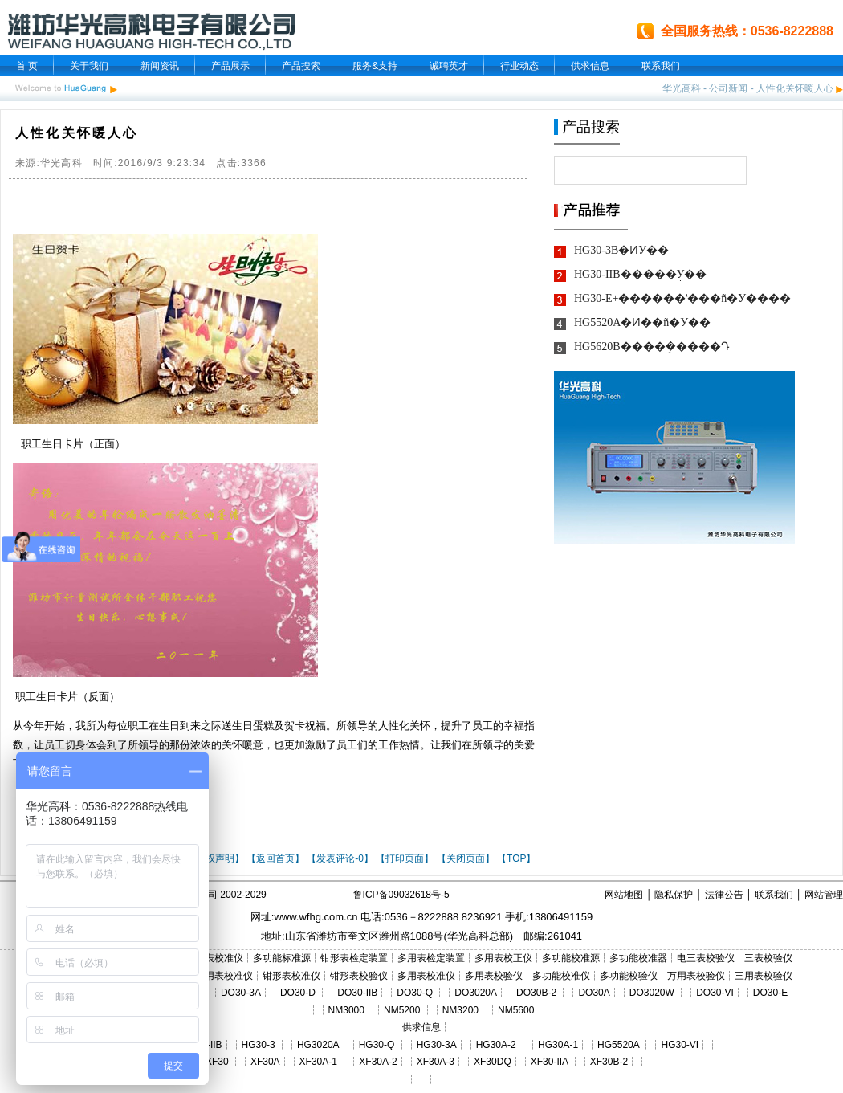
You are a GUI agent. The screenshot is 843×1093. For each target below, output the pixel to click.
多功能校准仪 (561, 975)
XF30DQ (492, 1061)
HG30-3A (437, 1044)
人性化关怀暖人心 (794, 88)
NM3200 (460, 1010)
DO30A (593, 992)
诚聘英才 (449, 65)
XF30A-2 (378, 1061)
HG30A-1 (558, 1044)
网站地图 (624, 894)
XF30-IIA (549, 1061)
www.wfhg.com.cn (315, 917)
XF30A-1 (318, 1061)
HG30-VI (679, 1044)
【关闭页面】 (466, 858)
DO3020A (475, 992)
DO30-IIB (357, 992)
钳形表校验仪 (359, 975)
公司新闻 (728, 88)
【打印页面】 (405, 858)
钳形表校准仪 (291, 975)
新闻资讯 (159, 65)
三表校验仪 (768, 958)
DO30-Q (415, 992)
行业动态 (519, 65)
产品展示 (230, 65)
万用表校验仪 (696, 975)
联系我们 (660, 65)
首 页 (27, 65)
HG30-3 (258, 1044)
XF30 (217, 1061)
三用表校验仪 (763, 975)
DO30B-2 (536, 992)
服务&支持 (374, 65)
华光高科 (681, 88)
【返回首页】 (275, 858)
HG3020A (318, 1044)
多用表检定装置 (431, 958)
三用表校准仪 (224, 975)
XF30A (265, 1061)
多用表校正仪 (503, 958)
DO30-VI (715, 992)
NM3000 (346, 1010)
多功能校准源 (571, 958)
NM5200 (402, 1010)
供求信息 (590, 65)
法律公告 (724, 894)
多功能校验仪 (629, 975)
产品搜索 (301, 65)
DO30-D (298, 992)
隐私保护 (673, 894)
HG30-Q (377, 1044)
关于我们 (89, 65)
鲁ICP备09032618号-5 (401, 894)
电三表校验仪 (706, 958)
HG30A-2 (496, 1044)
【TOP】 (516, 858)
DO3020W (651, 992)
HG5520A (618, 1044)
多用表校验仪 (494, 975)
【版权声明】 (215, 858)
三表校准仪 (219, 958)
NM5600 (516, 1010)
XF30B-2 (609, 1061)
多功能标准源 (282, 958)
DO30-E (770, 992)
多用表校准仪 (426, 975)
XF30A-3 (435, 1061)
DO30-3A (241, 992)
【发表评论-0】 (340, 858)
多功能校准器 (638, 958)
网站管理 (823, 894)
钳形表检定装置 (354, 958)
